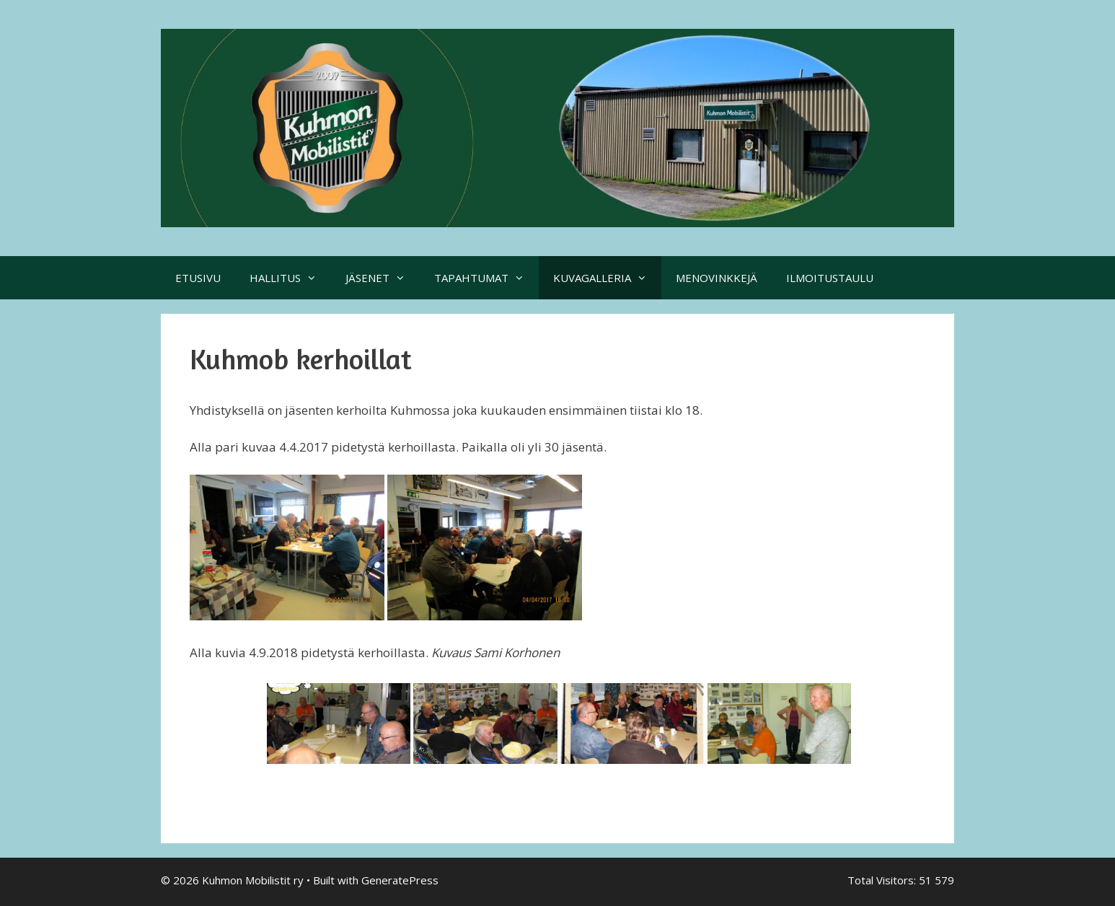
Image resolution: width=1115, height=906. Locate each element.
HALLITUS (290, 277)
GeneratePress (399, 880)
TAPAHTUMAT (486, 277)
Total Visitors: (883, 880)
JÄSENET (382, 277)
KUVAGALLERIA (607, 277)
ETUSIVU (198, 278)
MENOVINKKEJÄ (716, 278)
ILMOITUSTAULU (829, 278)
